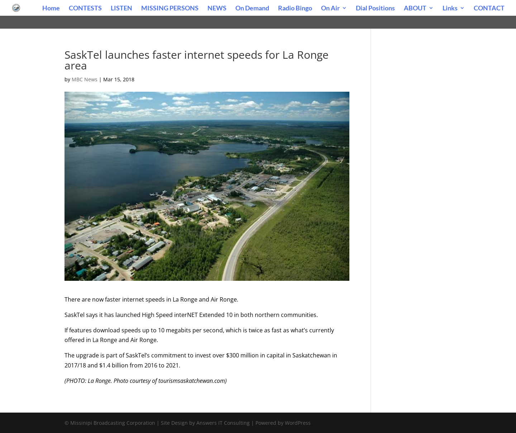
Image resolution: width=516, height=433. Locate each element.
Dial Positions (375, 8)
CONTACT (489, 8)
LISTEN (121, 8)
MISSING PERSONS (170, 8)
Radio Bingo (295, 8)
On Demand (252, 8)
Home (51, 8)
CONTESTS (85, 8)
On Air (330, 8)
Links (450, 8)
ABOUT (415, 8)
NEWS (216, 8)
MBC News (84, 79)
